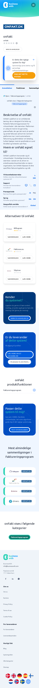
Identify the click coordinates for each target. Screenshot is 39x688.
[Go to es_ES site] (25, 676)
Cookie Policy (7, 616)
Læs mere (26, 237)
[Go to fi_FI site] (31, 676)
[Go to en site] (28, 681)
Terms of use (7, 610)
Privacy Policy (7, 604)
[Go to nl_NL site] (11, 681)
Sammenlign (13, 237)
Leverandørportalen (9, 636)
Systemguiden (8, 655)
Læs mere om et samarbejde (14, 354)
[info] (16, 43)
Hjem (7, 96)
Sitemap (6, 667)
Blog (4, 648)
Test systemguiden (19, 430)
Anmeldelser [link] (7, 88)
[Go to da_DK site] (8, 676)
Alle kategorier (8, 661)
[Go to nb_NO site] (16, 681)
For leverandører (8, 629)
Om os (5, 592)
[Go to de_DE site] (19, 676)
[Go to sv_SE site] (22, 681)
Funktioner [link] (20, 88)
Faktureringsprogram (17, 96)
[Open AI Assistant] (18, 579)
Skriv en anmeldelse (12, 49)
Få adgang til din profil (19, 362)
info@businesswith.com (11, 566)
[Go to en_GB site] (13, 676)
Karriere (6, 598)
